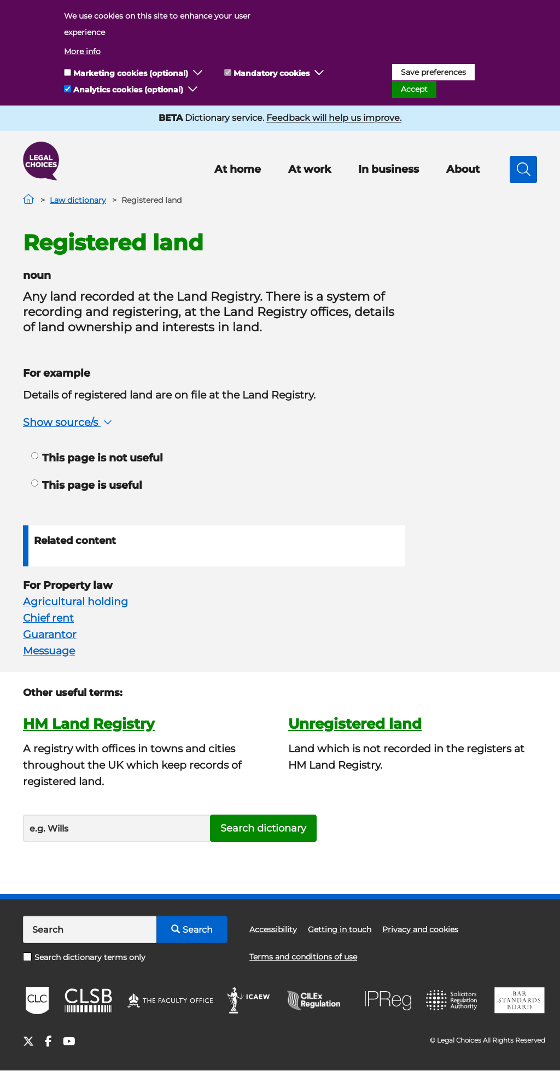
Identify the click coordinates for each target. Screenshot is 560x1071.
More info (82, 51)
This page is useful (86, 485)
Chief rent (48, 618)
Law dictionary (78, 200)
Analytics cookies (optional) (128, 90)
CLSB (88, 1000)
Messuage (49, 651)
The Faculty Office (170, 1000)
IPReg (388, 1000)
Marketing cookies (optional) (130, 73)
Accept (414, 89)
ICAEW (249, 1000)
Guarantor (50, 634)
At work (309, 169)
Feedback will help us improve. (333, 118)
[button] (198, 73)
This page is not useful (97, 458)
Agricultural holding (75, 601)
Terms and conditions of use (303, 957)
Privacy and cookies (420, 929)
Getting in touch (339, 929)
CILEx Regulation (319, 1000)
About (463, 169)
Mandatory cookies (272, 73)
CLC (37, 1000)
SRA (452, 1000)
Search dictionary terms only (84, 957)
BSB (519, 1000)
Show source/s (68, 422)
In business (388, 169)
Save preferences (433, 72)
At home (237, 169)
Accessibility (273, 929)
